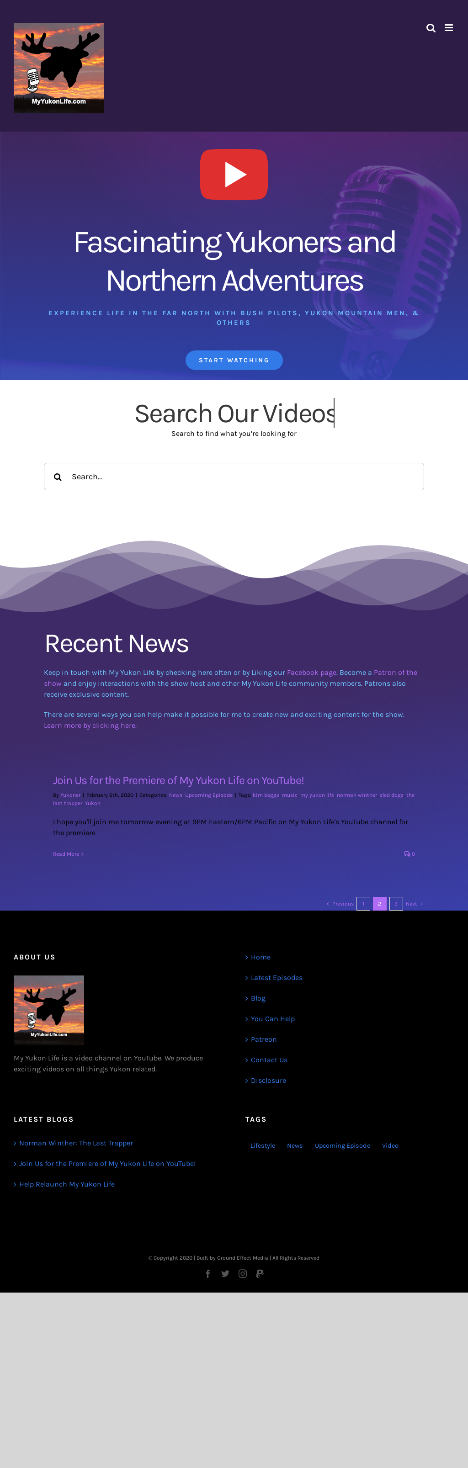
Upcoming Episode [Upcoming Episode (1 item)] (342, 1146)
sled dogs (392, 795)
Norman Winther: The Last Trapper (76, 1143)
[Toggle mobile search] (431, 27)
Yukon (93, 803)
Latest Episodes (277, 977)
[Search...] (234, 476)
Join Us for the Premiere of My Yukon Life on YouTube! (178, 780)
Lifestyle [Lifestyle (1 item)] (262, 1146)
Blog (258, 998)
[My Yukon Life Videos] (234, 143)
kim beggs (266, 795)
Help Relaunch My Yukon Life (67, 1184)
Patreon (264, 1039)
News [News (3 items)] (295, 1146)
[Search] (57, 476)
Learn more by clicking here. (90, 725)
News (175, 795)
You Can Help (273, 1018)
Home (261, 957)
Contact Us (269, 1059)
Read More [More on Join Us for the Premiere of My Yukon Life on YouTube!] (66, 854)
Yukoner (70, 795)
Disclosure (268, 1080)
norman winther (357, 795)
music (290, 795)
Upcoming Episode (209, 795)
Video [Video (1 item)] (390, 1146)
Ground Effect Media (242, 1258)
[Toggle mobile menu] (449, 27)
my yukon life (317, 795)
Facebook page (311, 672)
